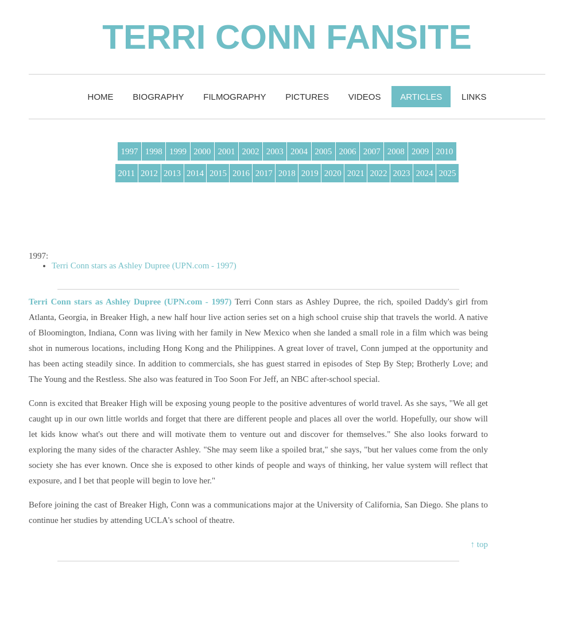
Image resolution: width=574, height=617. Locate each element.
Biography (158, 96)
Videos (364, 96)
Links (473, 96)
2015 (218, 173)
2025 (447, 173)
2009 (420, 151)
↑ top (479, 544)
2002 (250, 151)
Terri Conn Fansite (286, 37)
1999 (178, 151)
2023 (401, 173)
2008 (396, 151)
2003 (275, 151)
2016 (241, 173)
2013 (172, 173)
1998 (153, 151)
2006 (347, 151)
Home (101, 96)
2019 (310, 173)
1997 (129, 151)
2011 (126, 173)
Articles (421, 96)
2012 (149, 173)
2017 (264, 173)
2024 (424, 173)
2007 (372, 151)
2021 (355, 173)
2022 (378, 173)
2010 (444, 151)
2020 (333, 173)
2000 (202, 151)
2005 (323, 151)
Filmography (234, 96)
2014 (195, 173)
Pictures (307, 96)
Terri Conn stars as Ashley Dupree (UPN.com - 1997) (144, 265)
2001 (226, 151)
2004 (299, 151)
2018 (287, 173)
